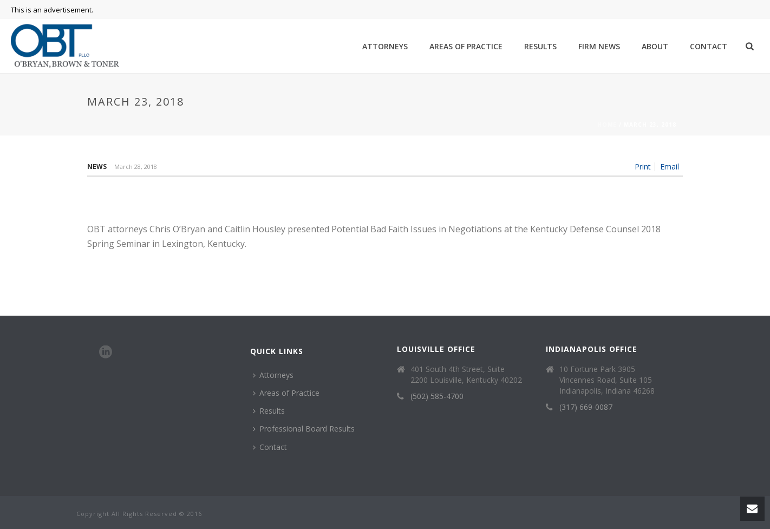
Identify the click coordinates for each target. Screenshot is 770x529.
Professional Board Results (304, 428)
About (655, 46)
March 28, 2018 (135, 166)
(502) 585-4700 (437, 396)
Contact (708, 46)
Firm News (599, 46)
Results (540, 46)
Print (643, 166)
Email (669, 166)
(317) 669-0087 (585, 407)
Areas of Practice (466, 46)
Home (607, 124)
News (97, 166)
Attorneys (385, 46)
